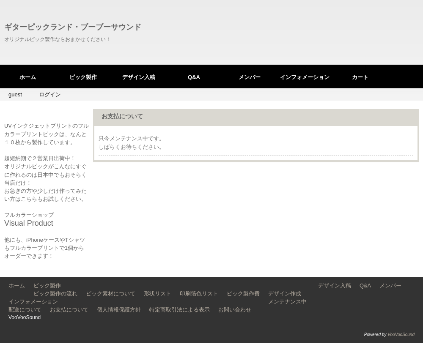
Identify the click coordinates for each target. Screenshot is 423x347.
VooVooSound (401, 334)
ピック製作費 (243, 293)
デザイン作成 (284, 293)
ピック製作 (83, 77)
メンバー (250, 77)
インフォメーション (305, 77)
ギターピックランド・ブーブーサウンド (72, 27)
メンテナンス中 (287, 301)
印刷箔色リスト (199, 293)
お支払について (69, 309)
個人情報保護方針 (119, 309)
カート (360, 77)
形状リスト (157, 293)
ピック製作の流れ (55, 293)
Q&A (194, 77)
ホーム (27, 77)
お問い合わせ (234, 309)
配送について (24, 309)
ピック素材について (110, 293)
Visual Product (28, 223)
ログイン (50, 94)
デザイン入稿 (138, 77)
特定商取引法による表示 (179, 309)
